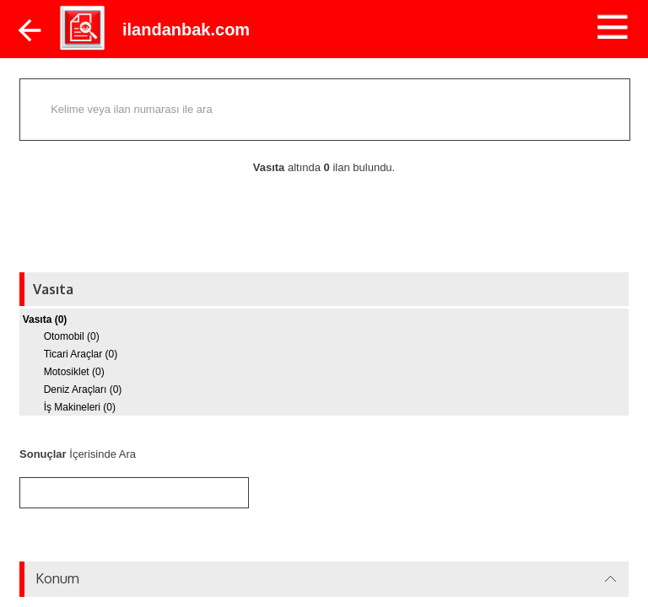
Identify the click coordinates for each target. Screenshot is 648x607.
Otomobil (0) (72, 336)
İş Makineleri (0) (80, 407)
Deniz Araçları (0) (83, 389)
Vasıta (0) (45, 319)
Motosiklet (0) (74, 372)
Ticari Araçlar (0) (81, 354)
